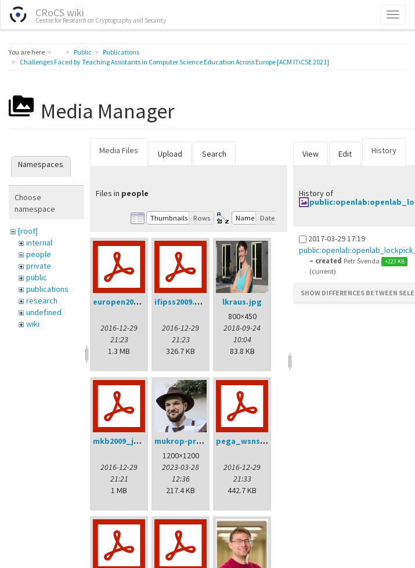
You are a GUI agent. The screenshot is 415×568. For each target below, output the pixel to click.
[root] (28, 231)
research (41, 300)
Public (83, 52)
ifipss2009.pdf (181, 301)
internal (39, 242)
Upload (170, 154)
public (36, 277)
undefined (44, 312)
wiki (32, 324)
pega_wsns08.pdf (250, 441)
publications (47, 289)
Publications (121, 52)
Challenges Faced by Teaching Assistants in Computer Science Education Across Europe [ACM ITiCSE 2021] (174, 61)
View (310, 154)
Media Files (118, 150)
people (38, 254)
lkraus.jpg (242, 301)
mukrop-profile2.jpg (194, 441)
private (38, 266)
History (383, 150)
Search (214, 154)
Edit (345, 154)
